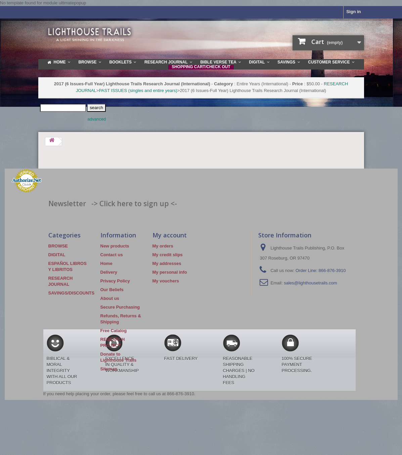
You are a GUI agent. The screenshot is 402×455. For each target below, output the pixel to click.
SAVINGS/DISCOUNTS (71, 292)
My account (169, 235)
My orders (162, 245)
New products (114, 245)
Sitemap (109, 368)
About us (109, 298)
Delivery (109, 272)
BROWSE (58, 245)
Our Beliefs (112, 289)
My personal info (169, 272)
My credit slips (167, 254)
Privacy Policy (115, 280)
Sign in (353, 11)
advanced (96, 119)
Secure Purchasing (120, 307)
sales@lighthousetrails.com (310, 282)
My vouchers (165, 280)
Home (106, 263)
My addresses (166, 263)
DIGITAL (56, 254)
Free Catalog (113, 330)
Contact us (111, 254)
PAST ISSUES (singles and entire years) (138, 90)
